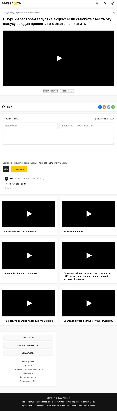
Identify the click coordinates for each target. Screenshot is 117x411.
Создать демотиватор (28, 345)
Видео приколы (34, 13)
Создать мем (28, 353)
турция (46, 91)
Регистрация (28, 361)
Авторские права (28, 377)
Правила (28, 365)
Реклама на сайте (28, 381)
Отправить (19, 169)
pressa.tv (21, 13)
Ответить (8, 188)
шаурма (54, 91)
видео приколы (67, 91)
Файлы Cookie (28, 373)
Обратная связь (28, 406)
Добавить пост (28, 337)
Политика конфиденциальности (28, 369)
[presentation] (26, 153)
